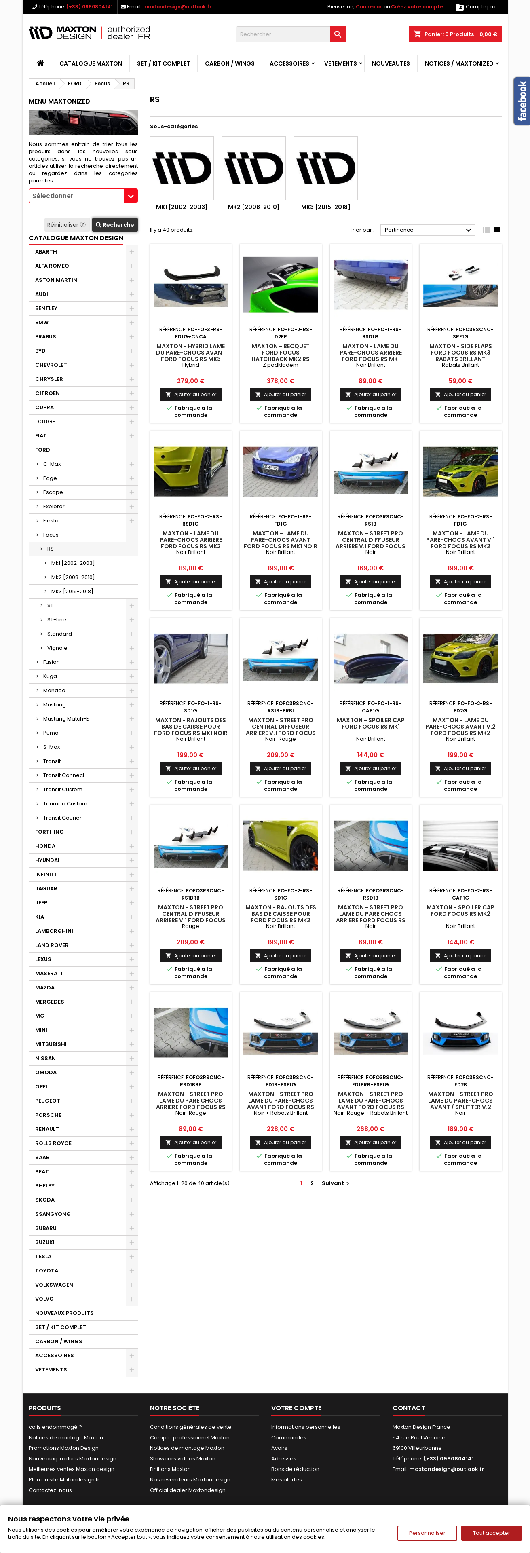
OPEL (41, 1086)
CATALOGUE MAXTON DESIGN (76, 238)
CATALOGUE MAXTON (90, 63)
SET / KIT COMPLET (163, 63)
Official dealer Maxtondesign (188, 1490)
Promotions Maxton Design (64, 1448)
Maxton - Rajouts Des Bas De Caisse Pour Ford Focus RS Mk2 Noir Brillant (280, 917)
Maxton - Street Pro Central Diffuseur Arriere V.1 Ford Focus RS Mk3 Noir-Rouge (281, 730)
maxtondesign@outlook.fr (177, 6)
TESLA (43, 1256)
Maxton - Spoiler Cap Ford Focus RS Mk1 (371, 723)
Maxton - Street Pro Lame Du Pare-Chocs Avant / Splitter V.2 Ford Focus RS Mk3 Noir (460, 1107)
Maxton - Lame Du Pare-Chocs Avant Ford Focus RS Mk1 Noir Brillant (280, 543)
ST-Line (56, 619)
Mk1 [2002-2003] (73, 563)
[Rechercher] (291, 34)
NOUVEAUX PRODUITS (64, 1313)
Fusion (51, 662)
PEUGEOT (47, 1101)
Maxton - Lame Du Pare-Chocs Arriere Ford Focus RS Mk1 (371, 352)
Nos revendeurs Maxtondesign (190, 1479)
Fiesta (51, 520)
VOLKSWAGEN (54, 1285)
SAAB (42, 1157)
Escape (53, 492)
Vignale (57, 648)
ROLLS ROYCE (53, 1143)
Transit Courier (62, 818)
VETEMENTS (340, 63)
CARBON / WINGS (230, 63)
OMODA (46, 1072)
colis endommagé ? (55, 1427)
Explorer (54, 506)
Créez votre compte (417, 6)
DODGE (45, 421)
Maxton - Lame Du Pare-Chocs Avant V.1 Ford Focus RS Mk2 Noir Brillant (460, 543)
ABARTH (46, 252)
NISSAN (45, 1058)
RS (50, 549)
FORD (42, 450)
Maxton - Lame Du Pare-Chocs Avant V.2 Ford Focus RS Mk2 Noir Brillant (460, 730)
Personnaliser (427, 1533)
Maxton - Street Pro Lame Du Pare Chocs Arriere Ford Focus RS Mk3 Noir (370, 917)
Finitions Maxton (170, 1469)
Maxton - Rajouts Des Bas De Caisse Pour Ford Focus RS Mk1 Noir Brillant (191, 730)
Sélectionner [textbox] (52, 196)
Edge (50, 478)
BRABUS (45, 336)
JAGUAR (46, 888)
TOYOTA (46, 1270)
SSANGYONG (53, 1214)
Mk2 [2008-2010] (73, 577)
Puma (51, 733)
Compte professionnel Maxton (190, 1437)
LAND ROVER (52, 945)
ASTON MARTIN (56, 280)
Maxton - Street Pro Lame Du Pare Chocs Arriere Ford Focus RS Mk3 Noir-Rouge (191, 1104)
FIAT (41, 435)
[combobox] (83, 195)
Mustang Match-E (66, 719)
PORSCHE (48, 1115)
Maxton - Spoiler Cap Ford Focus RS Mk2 (460, 910)
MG (39, 1016)
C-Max (52, 464)
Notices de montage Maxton (66, 1437)
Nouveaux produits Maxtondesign (72, 1458)
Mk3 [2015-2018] (72, 591)
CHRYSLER (49, 379)
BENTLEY (46, 308)
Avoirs (279, 1448)
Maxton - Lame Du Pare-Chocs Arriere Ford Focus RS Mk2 (191, 539)
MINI (41, 1030)
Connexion (369, 6)
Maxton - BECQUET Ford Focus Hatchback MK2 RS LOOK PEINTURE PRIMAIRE (280, 356)
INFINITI (45, 874)
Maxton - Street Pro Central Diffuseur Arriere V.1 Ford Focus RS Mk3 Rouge (191, 917)
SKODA (45, 1200)
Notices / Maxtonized (459, 63)
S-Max (51, 747)
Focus (51, 535)
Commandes (288, 1437)
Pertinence (429, 230)
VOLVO (44, 1299)
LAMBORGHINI (54, 931)
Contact (409, 1408)
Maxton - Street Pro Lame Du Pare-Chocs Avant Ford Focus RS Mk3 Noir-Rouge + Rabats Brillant (370, 1107)
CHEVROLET (51, 365)
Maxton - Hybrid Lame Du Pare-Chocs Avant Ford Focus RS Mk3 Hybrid (191, 356)
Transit (52, 761)
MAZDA (45, 987)
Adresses (283, 1458)
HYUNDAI (47, 860)
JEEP (41, 902)
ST (50, 605)
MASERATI (49, 973)
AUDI (41, 294)
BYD (40, 351)
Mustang (54, 704)
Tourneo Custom (65, 803)
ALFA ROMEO (52, 266)
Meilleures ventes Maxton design (71, 1469)
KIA (39, 917)
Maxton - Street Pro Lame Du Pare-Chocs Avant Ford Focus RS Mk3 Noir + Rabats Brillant (280, 1107)
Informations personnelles (305, 1427)
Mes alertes (286, 1479)
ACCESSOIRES (289, 63)
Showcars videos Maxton (182, 1458)
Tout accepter (491, 1533)
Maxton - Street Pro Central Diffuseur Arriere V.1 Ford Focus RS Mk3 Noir (370, 543)
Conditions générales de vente (191, 1427)
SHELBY (45, 1186)
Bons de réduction (295, 1469)
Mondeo (54, 690)
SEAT (42, 1171)
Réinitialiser (67, 225)
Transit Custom (62, 789)
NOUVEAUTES (391, 63)
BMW (42, 322)
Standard (59, 634)
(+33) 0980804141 (89, 6)
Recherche (115, 225)
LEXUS (43, 959)
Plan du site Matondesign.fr (64, 1479)
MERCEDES (49, 1002)
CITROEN (47, 393)
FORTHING (49, 832)
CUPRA (44, 407)
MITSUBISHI (51, 1044)
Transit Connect (63, 775)
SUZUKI (45, 1242)
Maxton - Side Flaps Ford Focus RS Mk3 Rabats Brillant (460, 352)
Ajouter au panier (190, 394)
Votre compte (296, 1408)
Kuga (50, 676)
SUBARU (46, 1228)
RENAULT (47, 1129)
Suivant (336, 1183)
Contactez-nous (50, 1490)
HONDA (45, 846)
